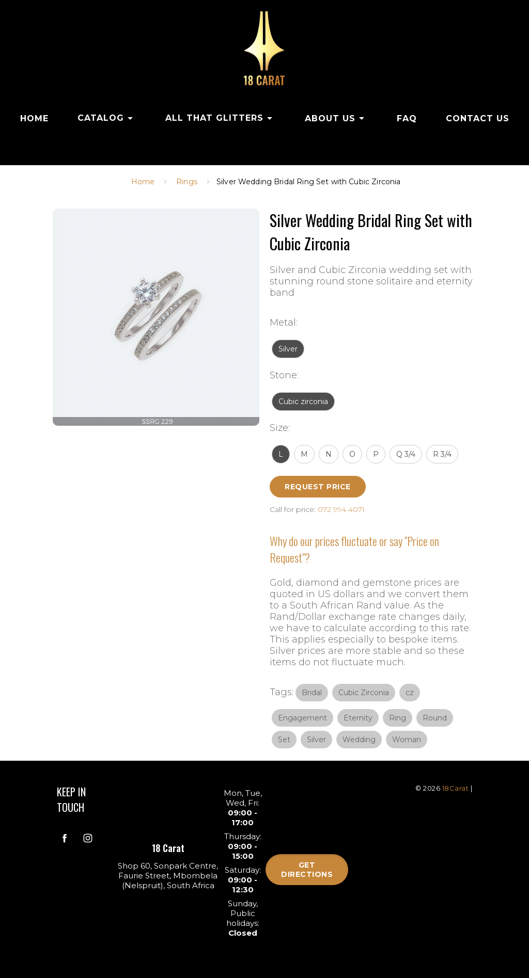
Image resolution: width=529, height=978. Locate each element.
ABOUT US (336, 118)
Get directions (307, 869)
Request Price (318, 486)
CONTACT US (477, 118)
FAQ (407, 118)
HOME (34, 118)
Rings (186, 181)
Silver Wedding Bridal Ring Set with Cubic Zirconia (308, 181)
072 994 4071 (341, 509)
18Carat (455, 788)
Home (143, 181)
